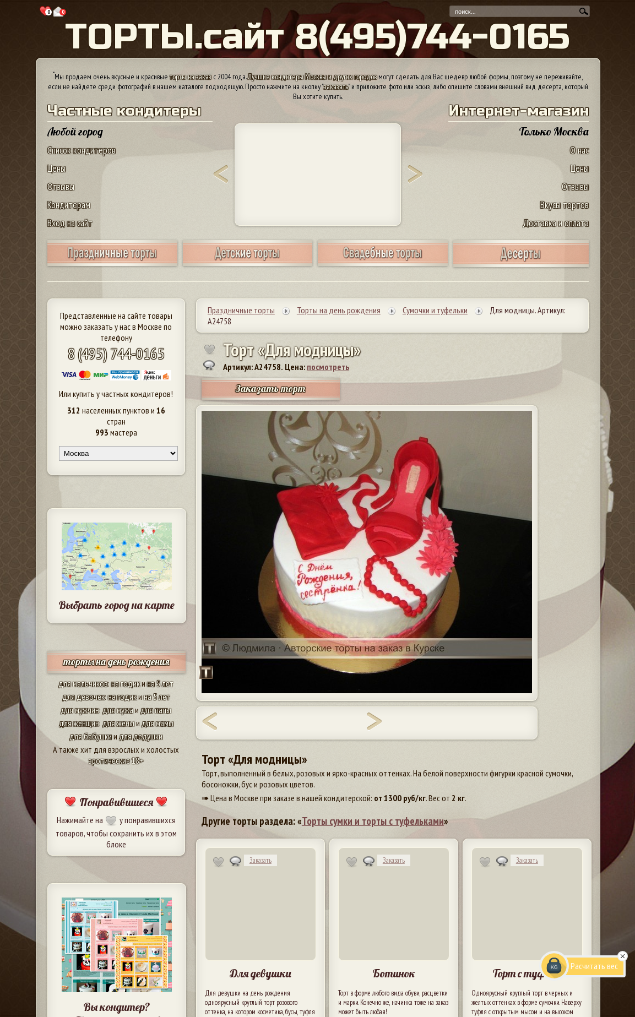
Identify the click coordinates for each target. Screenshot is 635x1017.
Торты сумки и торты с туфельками (373, 821)
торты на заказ (190, 76)
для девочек (83, 696)
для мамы (157, 722)
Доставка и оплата (556, 222)
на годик (125, 683)
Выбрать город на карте (116, 605)
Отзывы (60, 186)
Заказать (260, 860)
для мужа (117, 709)
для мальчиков (83, 683)
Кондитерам (68, 204)
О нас (579, 150)
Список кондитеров (81, 150)
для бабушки (90, 736)
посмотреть (328, 366)
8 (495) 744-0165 (116, 353)
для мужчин (80, 709)
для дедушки (140, 736)
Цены (56, 168)
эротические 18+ (116, 760)
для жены (118, 722)
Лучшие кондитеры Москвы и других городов (312, 76)
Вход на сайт (70, 222)
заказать (336, 86)
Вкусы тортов (564, 204)
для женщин (79, 722)
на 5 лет (160, 683)
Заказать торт (270, 388)
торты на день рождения (116, 661)
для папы (155, 709)
